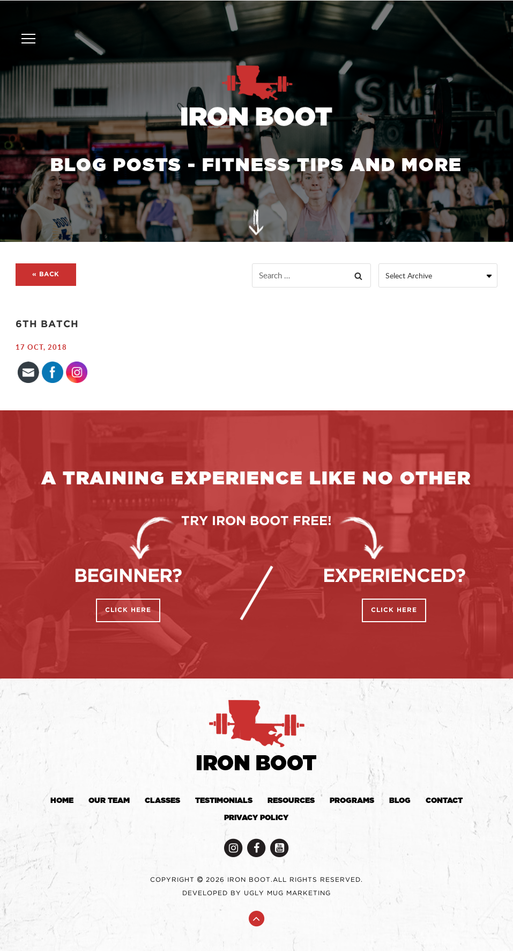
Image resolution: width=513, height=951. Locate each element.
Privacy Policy (256, 818)
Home (61, 801)
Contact (444, 801)
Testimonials (223, 801)
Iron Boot (256, 96)
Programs (352, 801)
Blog (400, 801)
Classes (162, 801)
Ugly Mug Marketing (287, 893)
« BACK (46, 274)
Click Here (128, 610)
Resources (291, 801)
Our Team (109, 801)
